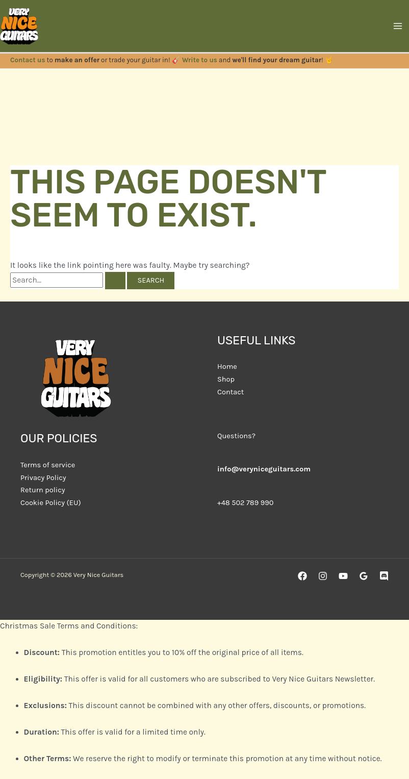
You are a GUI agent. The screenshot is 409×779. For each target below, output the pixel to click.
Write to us (199, 60)
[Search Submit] (115, 281)
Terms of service (47, 465)
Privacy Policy (43, 477)
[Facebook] (302, 576)
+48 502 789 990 (245, 502)
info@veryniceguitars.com (264, 469)
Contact (230, 392)
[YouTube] (343, 576)
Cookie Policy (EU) (50, 502)
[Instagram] (322, 576)
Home (227, 366)
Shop (226, 379)
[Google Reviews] (363, 576)
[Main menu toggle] (398, 26)
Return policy (42, 490)
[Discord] (384, 576)
